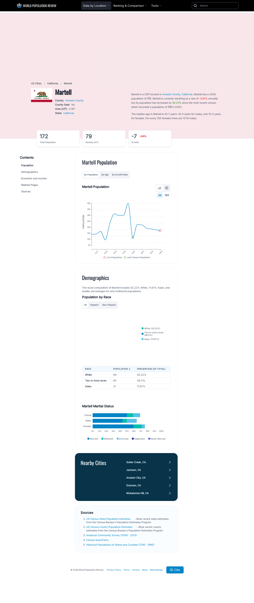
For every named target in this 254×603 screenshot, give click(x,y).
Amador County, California (177, 94)
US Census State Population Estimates (108, 525)
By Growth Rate (120, 174)
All (159, 195)
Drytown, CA (133, 492)
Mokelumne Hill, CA (137, 500)
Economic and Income (34, 178)
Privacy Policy (114, 577)
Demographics (29, 171)
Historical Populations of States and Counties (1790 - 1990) (120, 551)
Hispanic (94, 309)
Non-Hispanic (109, 309)
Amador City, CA (136, 484)
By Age (104, 174)
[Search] (218, 5)
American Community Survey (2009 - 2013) (112, 542)
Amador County (74, 100)
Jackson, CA (133, 476)
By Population (91, 174)
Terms (126, 577)
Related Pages (29, 184)
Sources (26, 191)
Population (27, 165)
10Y (167, 195)
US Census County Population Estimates (109, 533)
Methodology (156, 577)
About (145, 577)
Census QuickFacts (97, 546)
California (53, 83)
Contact (136, 577)
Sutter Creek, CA (136, 469)
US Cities (36, 83)
